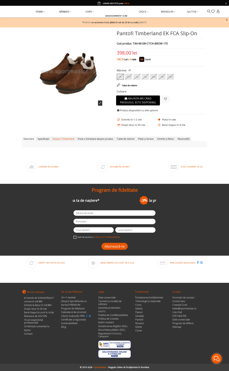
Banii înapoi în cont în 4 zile (39, 312)
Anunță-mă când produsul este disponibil (138, 100)
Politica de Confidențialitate (107, 237)
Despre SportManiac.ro (74, 301)
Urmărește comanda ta (36, 326)
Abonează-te (114, 246)
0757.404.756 (179, 316)
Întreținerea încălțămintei (149, 297)
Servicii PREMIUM (70, 305)
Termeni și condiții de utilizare (110, 303)
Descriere (29, 138)
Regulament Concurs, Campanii (110, 335)
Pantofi (139, 319)
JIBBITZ (143, 22)
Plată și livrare (145, 138)
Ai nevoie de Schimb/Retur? (39, 298)
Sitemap (176, 327)
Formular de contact (183, 297)
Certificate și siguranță (73, 319)
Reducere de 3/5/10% (35, 316)
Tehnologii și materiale (148, 301)
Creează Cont (179, 305)
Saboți (138, 308)
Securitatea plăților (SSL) (111, 330)
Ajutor (27, 330)
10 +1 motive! (68, 297)
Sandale (139, 316)
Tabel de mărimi (125, 138)
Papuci (139, 312)
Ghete (138, 327)
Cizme (138, 330)
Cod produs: (124, 43)
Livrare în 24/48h (33, 301)
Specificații (43, 138)
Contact (28, 333)
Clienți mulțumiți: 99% (73, 316)
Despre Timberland (63, 138)
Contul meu (178, 301)
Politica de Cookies (108, 318)
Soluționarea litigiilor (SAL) (112, 326)
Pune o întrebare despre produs (95, 138)
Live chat (177, 312)
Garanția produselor (109, 307)
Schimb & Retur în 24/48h (38, 305)
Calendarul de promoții (73, 312)
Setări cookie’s (106, 322)
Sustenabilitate (69, 323)
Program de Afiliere (183, 323)
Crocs (138, 305)
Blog (63, 327)
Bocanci (139, 323)
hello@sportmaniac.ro (184, 308)
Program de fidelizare (73, 308)
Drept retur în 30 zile (35, 308)
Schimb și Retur (165, 138)
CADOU (87, 22)
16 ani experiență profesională (33, 321)
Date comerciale (107, 297)
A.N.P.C (102, 311)
